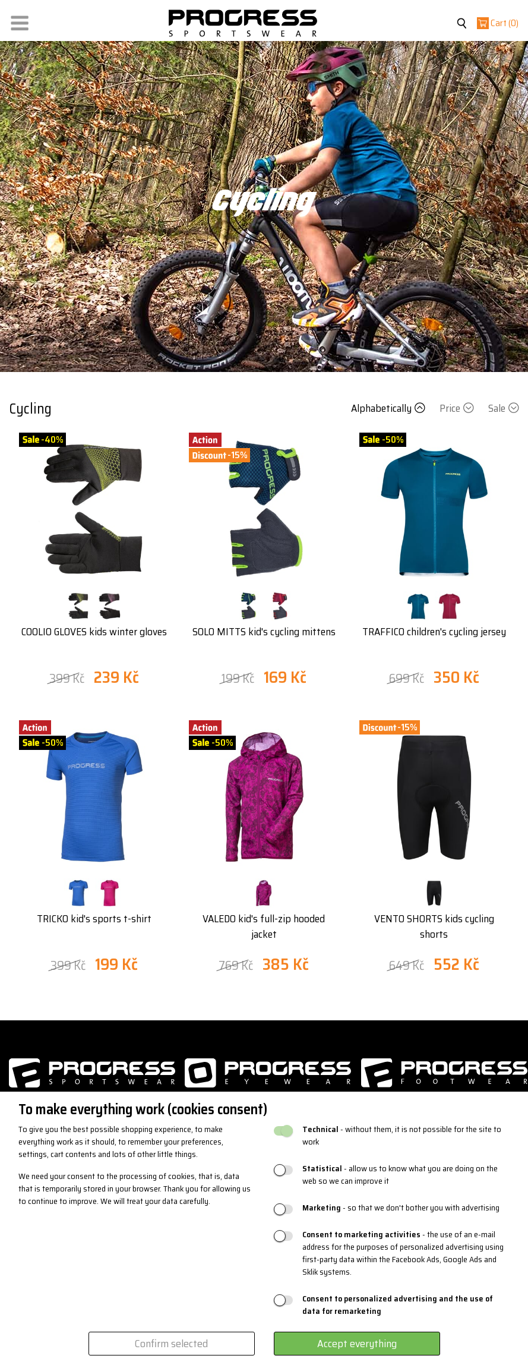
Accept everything (357, 1343)
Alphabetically (389, 408)
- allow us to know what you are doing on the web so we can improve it (400, 1174)
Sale (503, 408)
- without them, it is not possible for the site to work (401, 1135)
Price (458, 408)
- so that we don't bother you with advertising (400, 1208)
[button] (20, 20)
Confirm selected (171, 1343)
